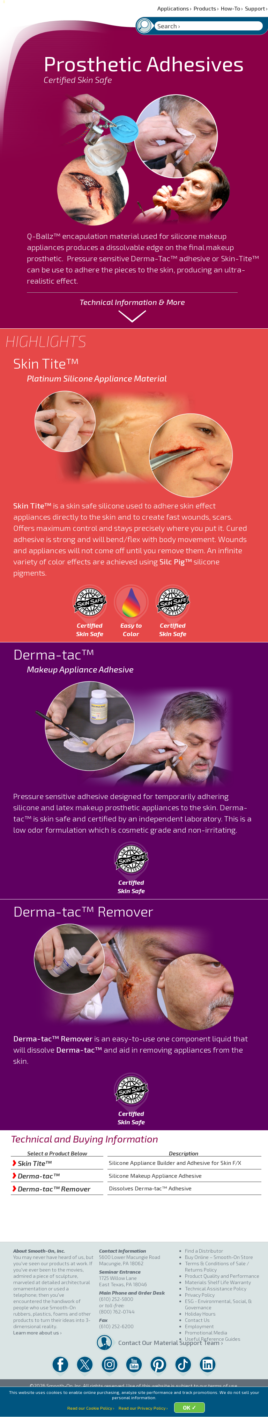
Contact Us (197, 1320)
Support (256, 8)
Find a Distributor (204, 1251)
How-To (232, 8)
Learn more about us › (37, 1333)
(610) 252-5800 (116, 1299)
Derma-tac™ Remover (51, 1188)
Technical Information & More (132, 301)
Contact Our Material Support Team (148, 1342)
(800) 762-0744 (117, 1312)
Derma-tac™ (36, 1176)
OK (188, 1408)
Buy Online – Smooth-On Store (219, 1257)
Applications (174, 8)
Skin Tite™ (32, 1163)
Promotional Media (206, 1333)
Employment (199, 1326)
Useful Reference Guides (212, 1339)
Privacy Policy (200, 1295)
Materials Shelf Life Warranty (218, 1282)
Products (206, 8)
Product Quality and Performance (222, 1276)
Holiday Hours (200, 1314)
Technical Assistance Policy (215, 1288)
